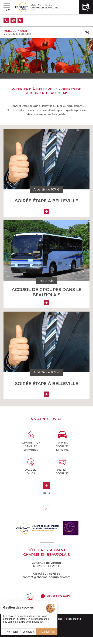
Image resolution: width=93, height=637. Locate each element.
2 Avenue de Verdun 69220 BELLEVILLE (46, 564)
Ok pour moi (47, 631)
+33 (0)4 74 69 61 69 (46, 573)
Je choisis (28, 631)
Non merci (11, 631)
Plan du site (73, 618)
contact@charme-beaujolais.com (46, 577)
